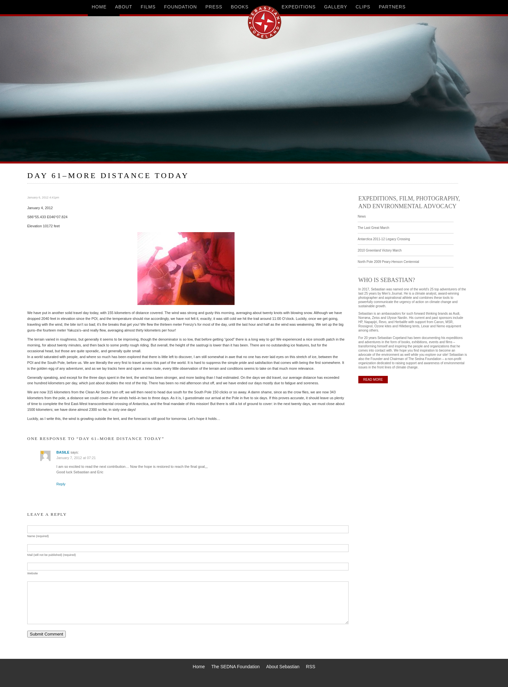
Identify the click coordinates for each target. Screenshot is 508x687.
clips (363, 6)
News (362, 216)
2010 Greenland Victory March (379, 250)
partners (392, 6)
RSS (310, 666)
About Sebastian (283, 666)
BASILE (62, 452)
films (148, 6)
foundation (180, 6)
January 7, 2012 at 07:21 (76, 458)
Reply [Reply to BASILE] (60, 484)
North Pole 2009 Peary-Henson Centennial (388, 262)
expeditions (299, 6)
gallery (335, 6)
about (123, 6)
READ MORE (373, 379)
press (213, 6)
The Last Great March (373, 228)
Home (199, 666)
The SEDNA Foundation (235, 666)
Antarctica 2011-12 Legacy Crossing (384, 239)
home (99, 6)
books (239, 6)
